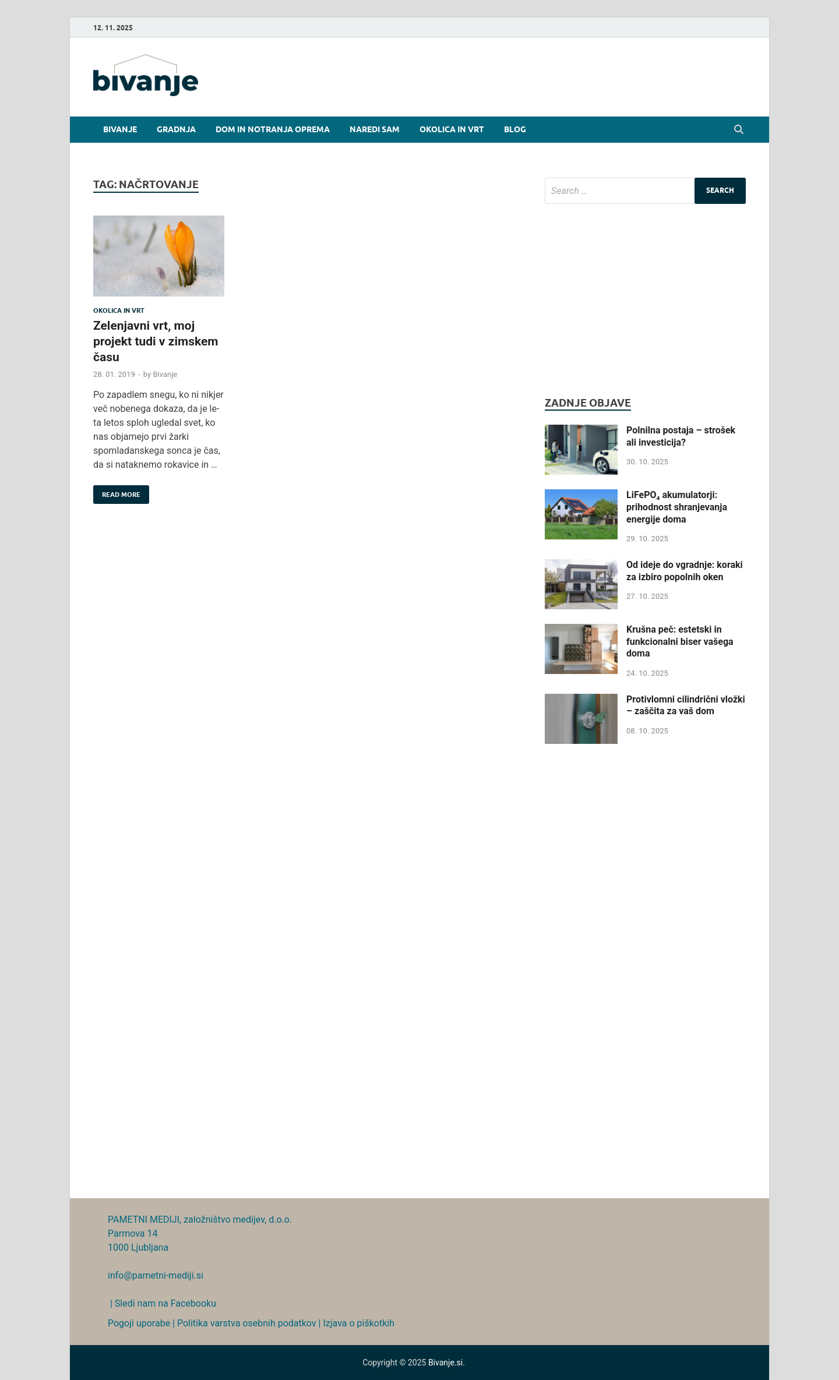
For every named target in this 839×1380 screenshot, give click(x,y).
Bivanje (120, 129)
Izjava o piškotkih (358, 1323)
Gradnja (176, 129)
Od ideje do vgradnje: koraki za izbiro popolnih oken (684, 571)
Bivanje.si (445, 1362)
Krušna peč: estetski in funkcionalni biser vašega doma (680, 641)
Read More (116, 492)
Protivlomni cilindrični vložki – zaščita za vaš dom (685, 705)
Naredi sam (375, 129)
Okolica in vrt (452, 129)
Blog (515, 129)
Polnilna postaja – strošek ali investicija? (680, 436)
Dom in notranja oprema (273, 129)
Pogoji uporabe (139, 1323)
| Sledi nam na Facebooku (162, 1303)
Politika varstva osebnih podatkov (246, 1323)
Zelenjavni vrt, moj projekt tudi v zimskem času (155, 342)
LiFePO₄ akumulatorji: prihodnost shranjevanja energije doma (676, 507)
